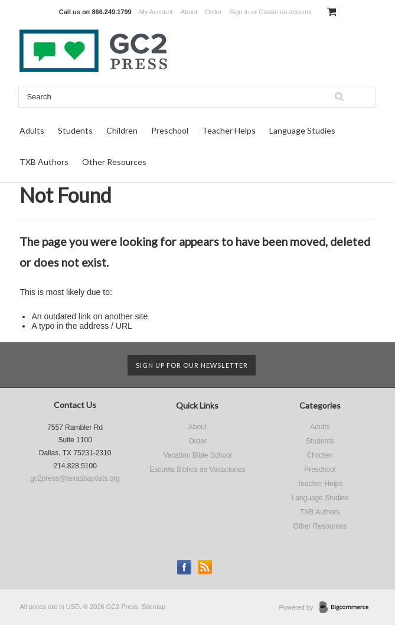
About (189, 11)
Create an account (285, 11)
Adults (31, 130)
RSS (205, 567)
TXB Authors (43, 162)
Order (213, 11)
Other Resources (114, 162)
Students (75, 130)
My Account (156, 11)
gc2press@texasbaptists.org (75, 478)
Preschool (169, 130)
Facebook (184, 567)
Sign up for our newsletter (192, 365)
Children (122, 130)
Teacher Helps (229, 130)
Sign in (240, 11)
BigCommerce (347, 607)
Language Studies (302, 130)
